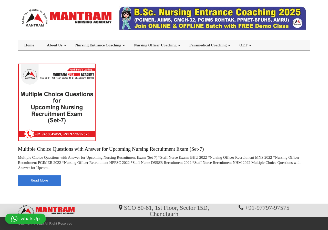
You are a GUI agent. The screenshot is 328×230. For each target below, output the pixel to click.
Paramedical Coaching (208, 45)
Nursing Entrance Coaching (98, 45)
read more (39, 180)
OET (243, 45)
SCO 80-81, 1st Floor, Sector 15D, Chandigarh (166, 210)
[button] (25, 219)
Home (29, 45)
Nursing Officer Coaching (155, 45)
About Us (54, 45)
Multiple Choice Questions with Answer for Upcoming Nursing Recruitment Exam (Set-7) (111, 149)
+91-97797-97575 (267, 207)
